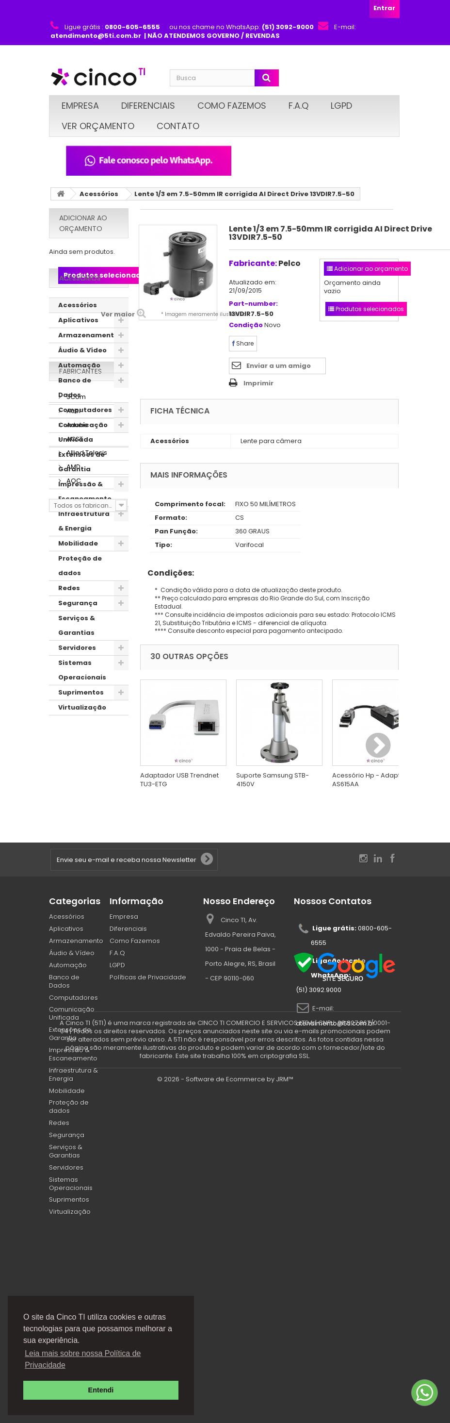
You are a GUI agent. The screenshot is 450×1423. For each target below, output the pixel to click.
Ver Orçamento (98, 126)
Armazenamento (88, 365)
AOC (73, 875)
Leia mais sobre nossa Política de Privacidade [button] (83, 1359)
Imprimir (258, 383)
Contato (178, 126)
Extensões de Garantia (81, 492)
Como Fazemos (231, 105)
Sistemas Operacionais (82, 700)
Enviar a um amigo (278, 365)
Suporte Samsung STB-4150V (272, 780)
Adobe (76, 819)
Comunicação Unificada (83, 462)
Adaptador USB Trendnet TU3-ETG (179, 780)
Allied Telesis (86, 847)
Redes (69, 618)
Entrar (384, 8)
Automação (79, 395)
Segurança (77, 633)
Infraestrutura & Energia (84, 551)
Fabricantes (80, 770)
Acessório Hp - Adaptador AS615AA (374, 780)
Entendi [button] (101, 1390)
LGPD (341, 105)
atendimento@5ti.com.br (335, 1119)
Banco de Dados (74, 418)
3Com (75, 791)
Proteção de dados (80, 596)
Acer (73, 805)
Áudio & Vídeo (82, 380)
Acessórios (99, 194)
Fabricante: (253, 263)
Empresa (80, 105)
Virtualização (82, 737)
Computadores (85, 440)
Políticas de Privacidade (148, 1072)
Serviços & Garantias (76, 655)
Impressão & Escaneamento (85, 521)
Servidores (77, 677)
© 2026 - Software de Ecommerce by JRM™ (225, 1411)
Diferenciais (148, 105)
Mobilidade (78, 573)
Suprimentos (81, 722)
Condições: (167, 573)
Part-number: (253, 304)
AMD (72, 861)
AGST (74, 833)
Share (243, 343)
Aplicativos (78, 350)
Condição (246, 325)
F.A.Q (298, 105)
